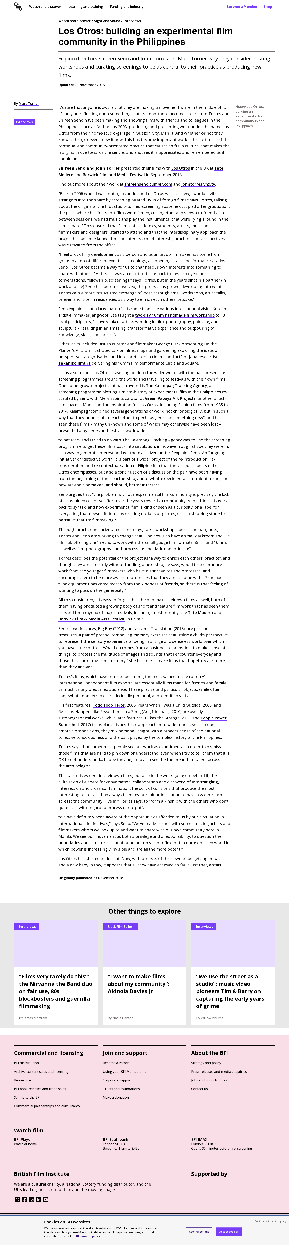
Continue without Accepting (270, 1221)
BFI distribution (26, 1062)
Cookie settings (199, 1231)
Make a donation (116, 1097)
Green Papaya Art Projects (170, 398)
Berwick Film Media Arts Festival (92, 619)
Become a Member (242, 6)
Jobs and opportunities (209, 1080)
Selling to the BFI (27, 1097)
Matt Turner (29, 103)
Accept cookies (229, 1231)
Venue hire (22, 1080)
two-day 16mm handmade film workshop (175, 315)
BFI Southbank (115, 1139)
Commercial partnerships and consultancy (47, 1106)
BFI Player (23, 1139)
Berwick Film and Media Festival (114, 174)
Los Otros (180, 168)
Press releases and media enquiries (219, 1071)
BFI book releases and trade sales (40, 1088)
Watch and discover (45, 6)
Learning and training (85, 6)
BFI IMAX (199, 1139)
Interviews (132, 20)
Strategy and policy (206, 1062)
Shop (268, 6)
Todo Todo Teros (109, 705)
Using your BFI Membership (125, 1071)
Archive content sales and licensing (41, 1071)
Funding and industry (127, 6)
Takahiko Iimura (74, 363)
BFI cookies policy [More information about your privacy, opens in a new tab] (88, 1236)
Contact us (199, 1088)
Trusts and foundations (121, 1088)
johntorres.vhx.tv (199, 184)
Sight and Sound (107, 20)
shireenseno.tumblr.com (148, 184)
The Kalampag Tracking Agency (177, 385)
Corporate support (117, 1080)
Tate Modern (201, 612)
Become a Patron (116, 1062)
